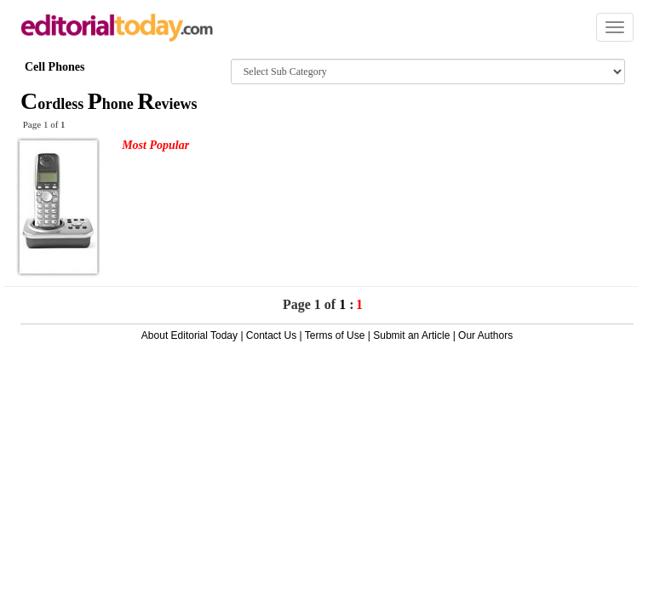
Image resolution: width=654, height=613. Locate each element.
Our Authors (485, 335)
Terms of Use (335, 335)
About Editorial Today (189, 335)
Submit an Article (411, 335)
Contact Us (271, 335)
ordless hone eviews (109, 103)
